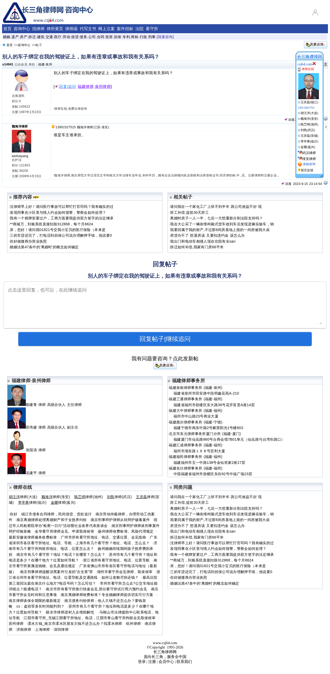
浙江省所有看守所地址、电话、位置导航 (116, 560)
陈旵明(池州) (309, 124)
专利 (126, 37)
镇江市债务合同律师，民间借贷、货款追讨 (56, 514)
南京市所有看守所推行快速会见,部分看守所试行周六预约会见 (96, 589)
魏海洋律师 (20, 126)
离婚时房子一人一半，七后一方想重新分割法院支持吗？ (216, 218)
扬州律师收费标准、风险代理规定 (125, 531)
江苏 (97, 127)
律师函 (71, 29)
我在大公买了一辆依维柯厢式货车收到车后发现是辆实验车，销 (222, 224)
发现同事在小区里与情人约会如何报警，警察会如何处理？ (58, 212)
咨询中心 (22, 29)
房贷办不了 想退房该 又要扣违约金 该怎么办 (207, 235)
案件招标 (125, 29)
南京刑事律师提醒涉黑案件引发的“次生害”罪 (56, 572)
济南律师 (23, 629)
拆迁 (32, 37)
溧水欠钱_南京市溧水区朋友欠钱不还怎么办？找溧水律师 (75, 623)
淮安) (105, 127)
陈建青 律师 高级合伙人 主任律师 (45, 405)
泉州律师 (103, 86)
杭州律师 (133, 623)
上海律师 (42, 629)
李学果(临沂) (309, 141)
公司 (92, 37)
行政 (143, 37)
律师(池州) (88, 497)
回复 (289, 120)
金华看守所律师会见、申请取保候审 (64, 531)
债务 (83, 37)
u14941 (7, 64)
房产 (23, 37)
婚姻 (6, 37)
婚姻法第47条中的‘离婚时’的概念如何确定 (44, 247)
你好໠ (13, 514)
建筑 (41, 37)
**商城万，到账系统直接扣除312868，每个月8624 (51, 224)
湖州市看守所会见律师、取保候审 (124, 572)
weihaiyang (20, 156)
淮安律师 (309, 159)
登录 (142, 662)
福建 (41, 64)
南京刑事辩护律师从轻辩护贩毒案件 (120, 520)
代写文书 (88, 29)
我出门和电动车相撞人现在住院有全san (202, 241)
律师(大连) (23, 497)
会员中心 (166, 662)
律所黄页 (55, 29)
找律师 (38, 29)
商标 (134, 37)
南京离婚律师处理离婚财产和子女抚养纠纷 (51, 520)
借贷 (75, 37)
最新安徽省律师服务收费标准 (33, 537)
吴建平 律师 (28, 473)
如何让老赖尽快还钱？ (120, 577)
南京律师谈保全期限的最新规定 (35, 601)
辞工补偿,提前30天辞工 (189, 212)
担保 (117, 37)
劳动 (66, 37)
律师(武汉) (119, 497)
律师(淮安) (56, 497)
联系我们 (184, 662)
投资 (109, 37)
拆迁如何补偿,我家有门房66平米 (197, 247)
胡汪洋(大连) (309, 113)
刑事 (152, 37)
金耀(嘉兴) (308, 147)
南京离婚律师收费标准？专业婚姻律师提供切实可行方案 (107, 595)
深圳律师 (61, 629)
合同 (100, 37)
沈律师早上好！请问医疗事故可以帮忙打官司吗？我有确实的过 (61, 206)
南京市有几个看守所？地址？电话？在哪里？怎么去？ (60, 554)
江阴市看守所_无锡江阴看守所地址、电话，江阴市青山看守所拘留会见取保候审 (89, 618)
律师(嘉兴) (63, 502)
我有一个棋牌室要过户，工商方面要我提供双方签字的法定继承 (61, 218)
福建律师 (86, 86)
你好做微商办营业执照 (28, 241)
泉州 (49, 64)
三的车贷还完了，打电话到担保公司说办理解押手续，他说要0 (61, 235)
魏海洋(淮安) (309, 119)
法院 (139, 29)
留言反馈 (307, 170)
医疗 (58, 37)
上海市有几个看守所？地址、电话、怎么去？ (113, 543)
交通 (49, 37)
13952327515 (66, 127)
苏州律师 (16, 623)
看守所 (152, 29)
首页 (7, 29)
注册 (152, 662)
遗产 (15, 37)
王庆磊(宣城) (309, 136)
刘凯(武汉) (308, 130)
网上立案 (106, 29)
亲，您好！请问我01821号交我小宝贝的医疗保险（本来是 (57, 230)
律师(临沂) (32, 502)
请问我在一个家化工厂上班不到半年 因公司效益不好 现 (216, 206)
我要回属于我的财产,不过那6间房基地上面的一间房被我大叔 (220, 230)
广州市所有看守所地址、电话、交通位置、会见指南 (103, 537)
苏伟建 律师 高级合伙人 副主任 (43, 427)
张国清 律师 (28, 450)
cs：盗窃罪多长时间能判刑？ (40, 606)
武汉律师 (309, 153)
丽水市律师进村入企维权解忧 (70, 612)
